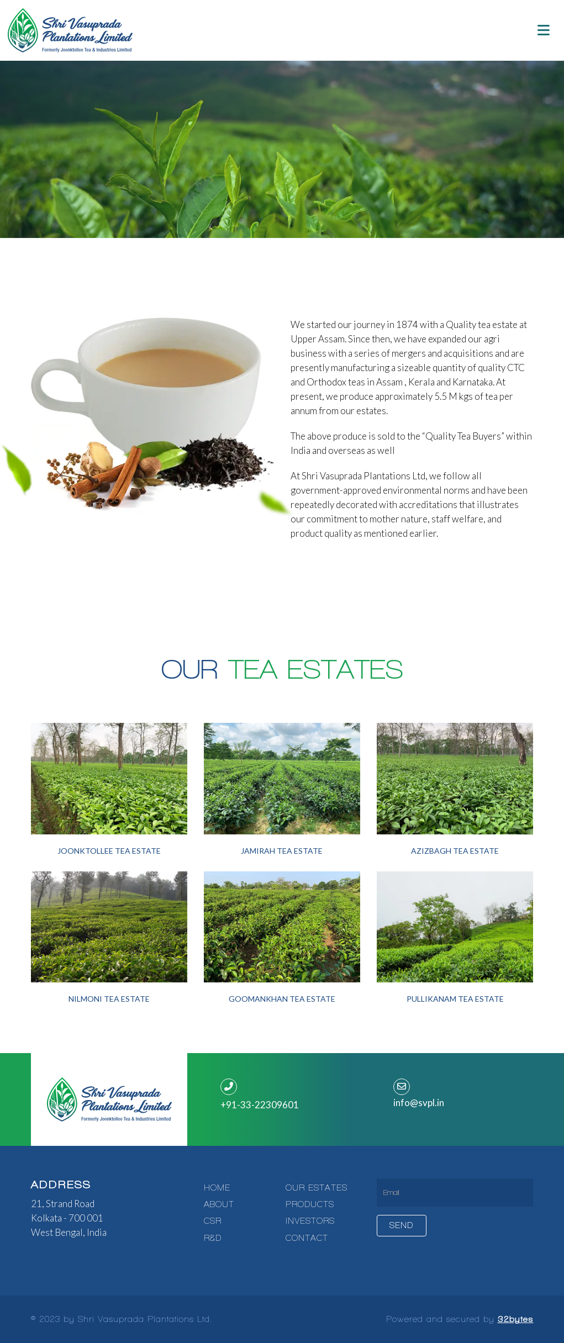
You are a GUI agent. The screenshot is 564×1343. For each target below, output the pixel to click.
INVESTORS (310, 1221)
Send (401, 1225)
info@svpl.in (418, 1102)
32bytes (516, 1319)
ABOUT (219, 1204)
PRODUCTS (310, 1204)
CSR (213, 1221)
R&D (213, 1238)
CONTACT (307, 1238)
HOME (217, 1187)
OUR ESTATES (316, 1187)
